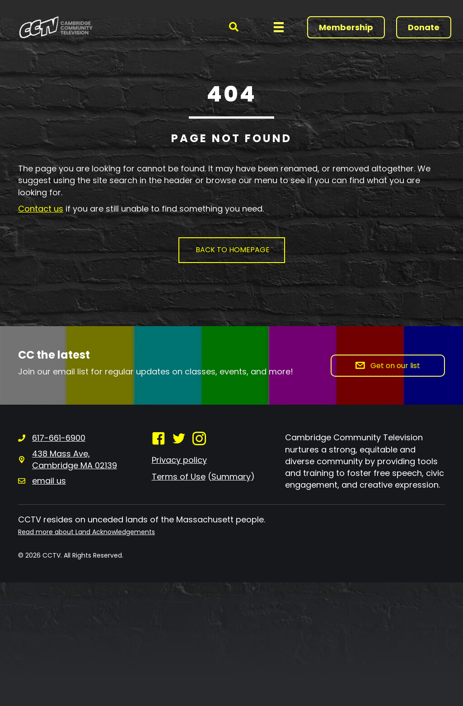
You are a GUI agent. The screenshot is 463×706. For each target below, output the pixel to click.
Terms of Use (179, 476)
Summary (231, 476)
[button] (233, 27)
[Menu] (278, 27)
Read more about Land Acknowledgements (86, 531)
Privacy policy (179, 460)
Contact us (40, 208)
